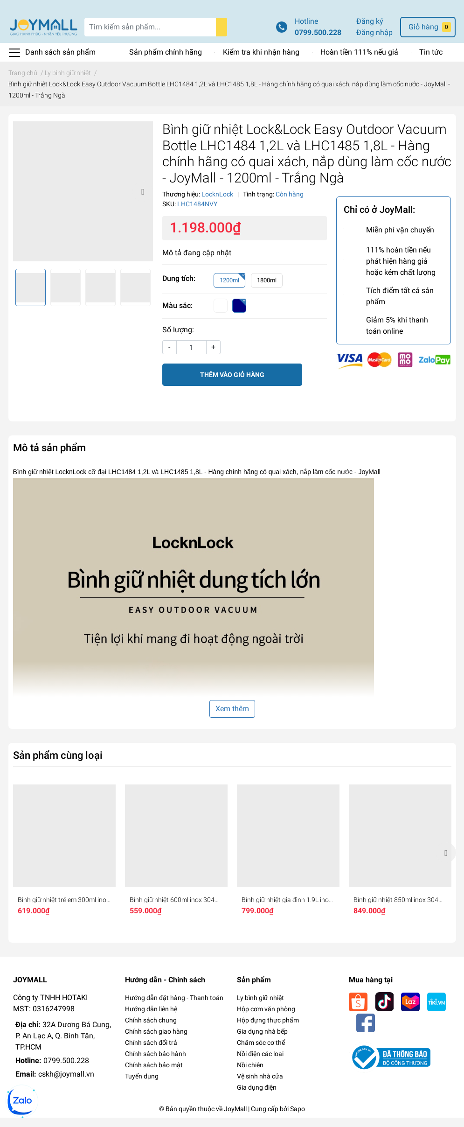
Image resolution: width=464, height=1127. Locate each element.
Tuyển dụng (142, 1085)
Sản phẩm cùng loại (58, 764)
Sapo (297, 1118)
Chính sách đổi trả (151, 1052)
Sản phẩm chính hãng (165, 61)
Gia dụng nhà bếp (262, 1040)
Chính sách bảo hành (155, 1063)
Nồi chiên (250, 1074)
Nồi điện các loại (260, 1063)
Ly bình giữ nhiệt (260, 1007)
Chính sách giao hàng (156, 1040)
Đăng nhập (374, 41)
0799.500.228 (318, 41)
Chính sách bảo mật (154, 1074)
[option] (83, 201)
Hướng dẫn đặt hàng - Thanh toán (174, 1007)
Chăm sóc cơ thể (261, 1052)
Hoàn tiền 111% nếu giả (359, 61)
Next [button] (142, 200)
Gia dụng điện (257, 1096)
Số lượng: (178, 339)
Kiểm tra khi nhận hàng (261, 61)
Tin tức (431, 61)
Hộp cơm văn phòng (266, 1018)
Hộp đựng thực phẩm (268, 1029)
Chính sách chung (151, 1029)
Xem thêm (232, 718)
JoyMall (235, 1118)
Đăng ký (369, 30)
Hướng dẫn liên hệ (151, 1018)
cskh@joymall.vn (66, 1083)
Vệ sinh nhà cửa (260, 1085)
